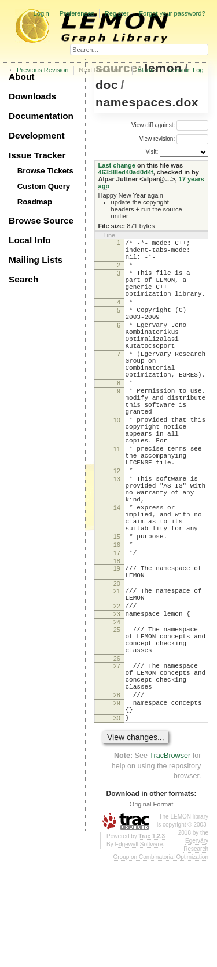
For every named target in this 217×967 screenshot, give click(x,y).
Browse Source (41, 220)
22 (116, 687)
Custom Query (44, 186)
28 (116, 793)
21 (116, 668)
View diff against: (169, 125)
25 (116, 714)
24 (116, 707)
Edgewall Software (139, 950)
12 (116, 524)
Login (41, 13)
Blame (146, 69)
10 (116, 461)
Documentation (41, 116)
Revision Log (185, 69)
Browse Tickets (45, 170)
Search (23, 279)
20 (116, 661)
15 (116, 605)
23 (116, 697)
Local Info (30, 240)
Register (117, 13)
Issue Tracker (37, 155)
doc (106, 84)
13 (116, 534)
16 (116, 615)
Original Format (152, 909)
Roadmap (35, 202)
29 (116, 803)
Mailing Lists (35, 260)
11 (116, 497)
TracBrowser (169, 861)
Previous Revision (43, 69)
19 (116, 642)
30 (116, 822)
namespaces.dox (146, 102)
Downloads (32, 96)
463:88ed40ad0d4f (125, 172)
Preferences (77, 13)
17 (116, 625)
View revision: (157, 139)
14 (116, 570)
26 (116, 750)
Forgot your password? (172, 13)
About (21, 76)
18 (116, 635)
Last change (116, 165)
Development (37, 135)
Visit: (152, 151)
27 (116, 757)
